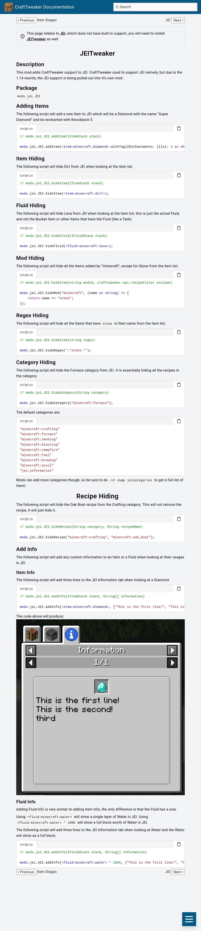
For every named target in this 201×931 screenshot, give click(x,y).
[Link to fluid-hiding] (34, 205)
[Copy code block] (179, 128)
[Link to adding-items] (35, 106)
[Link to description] (33, 64)
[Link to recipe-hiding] (100, 496)
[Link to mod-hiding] (33, 258)
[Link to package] (29, 88)
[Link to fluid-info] (29, 802)
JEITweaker (36, 39)
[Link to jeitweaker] (100, 53)
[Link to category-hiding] (39, 362)
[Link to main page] (39, 7)
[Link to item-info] (28, 572)
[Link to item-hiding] (33, 158)
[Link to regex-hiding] (35, 315)
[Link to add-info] (29, 549)
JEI (62, 33)
